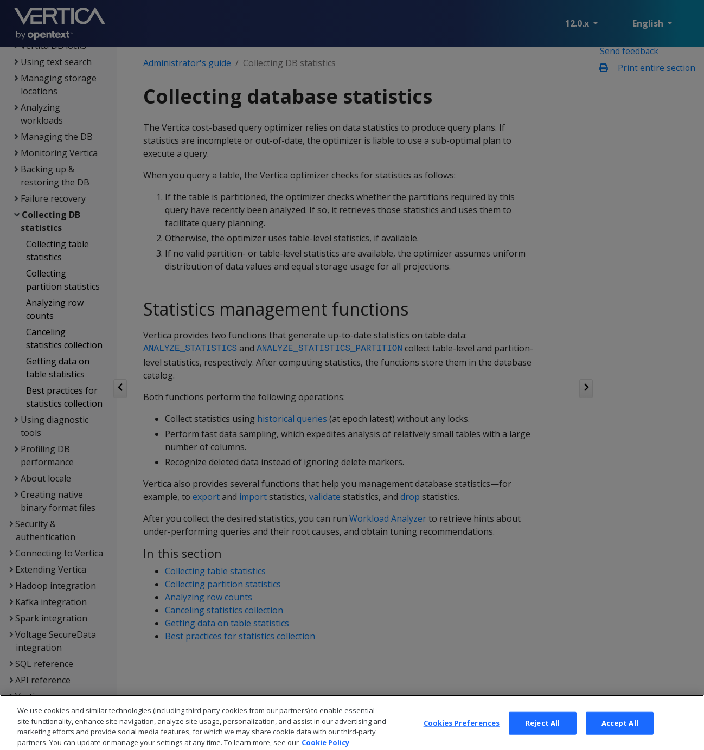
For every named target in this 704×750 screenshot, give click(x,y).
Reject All (543, 731)
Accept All (619, 731)
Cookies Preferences (462, 731)
